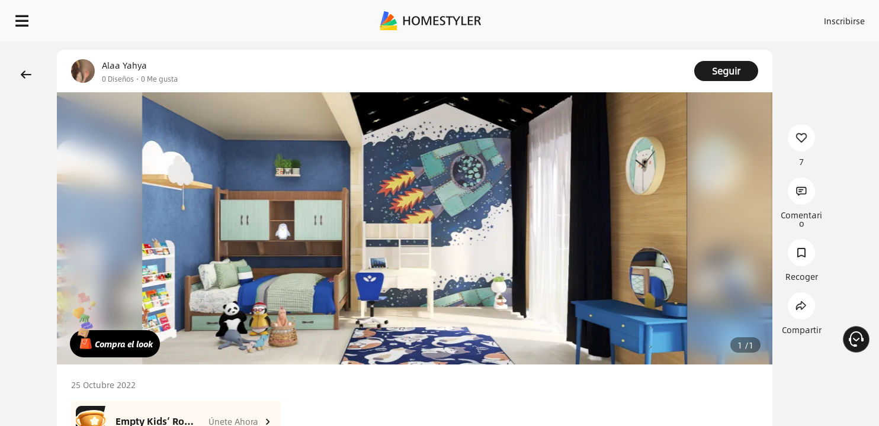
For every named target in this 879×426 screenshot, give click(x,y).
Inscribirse (694, 17)
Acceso (648, 17)
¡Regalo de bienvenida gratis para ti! (601, 50)
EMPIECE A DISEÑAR (815, 17)
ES (737, 17)
